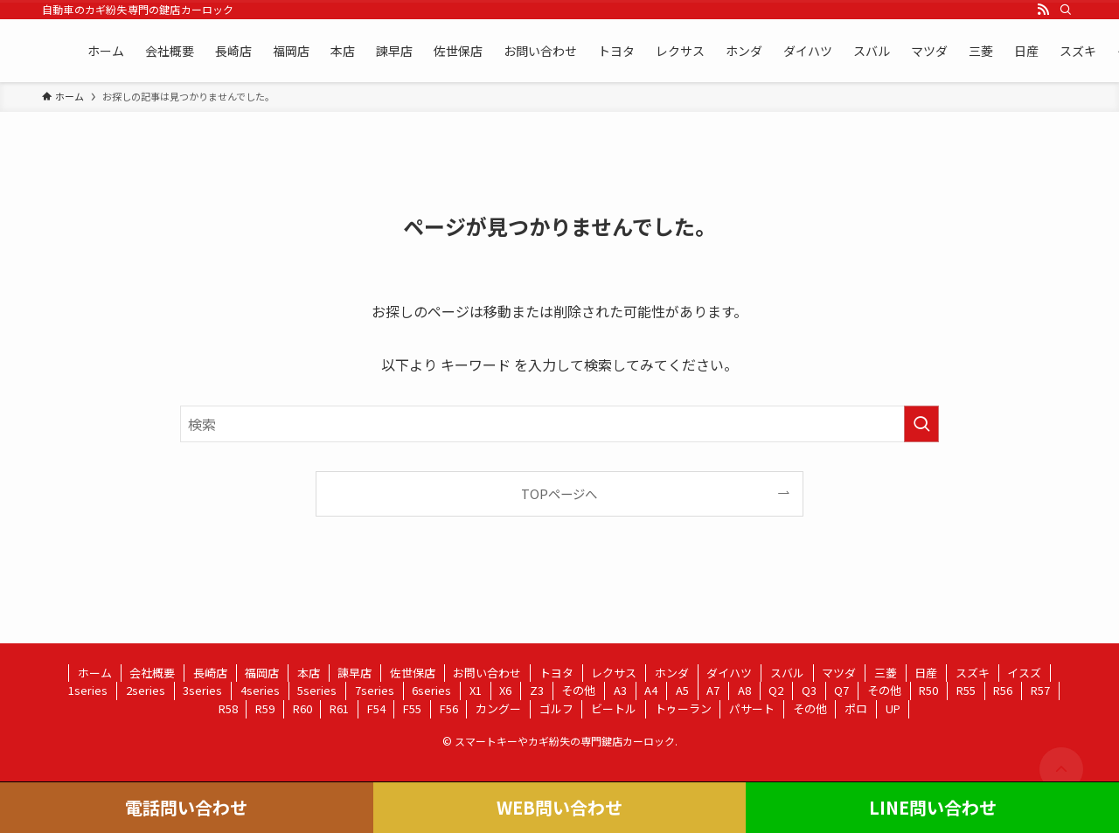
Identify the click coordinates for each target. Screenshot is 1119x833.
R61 (339, 708)
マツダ (839, 672)
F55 (412, 708)
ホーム (95, 672)
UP (893, 708)
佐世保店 (412, 672)
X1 (475, 690)
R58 (228, 708)
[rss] (1043, 9)
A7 (712, 690)
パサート (752, 708)
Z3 (537, 690)
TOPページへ (559, 493)
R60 (302, 708)
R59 (265, 708)
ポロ (855, 708)
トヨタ (556, 672)
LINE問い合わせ (933, 807)
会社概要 (152, 672)
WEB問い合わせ (559, 807)
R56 (1002, 690)
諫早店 (354, 672)
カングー (498, 708)
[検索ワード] (559, 424)
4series (260, 690)
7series (374, 690)
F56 (449, 708)
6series (431, 690)
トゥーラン (683, 708)
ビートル (613, 708)
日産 (925, 672)
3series (202, 690)
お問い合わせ (487, 672)
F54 (376, 708)
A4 (650, 690)
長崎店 (210, 672)
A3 (620, 690)
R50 (928, 690)
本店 (308, 672)
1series (88, 690)
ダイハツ (729, 672)
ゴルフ (556, 708)
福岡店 (262, 672)
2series (145, 690)
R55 (966, 690)
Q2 (775, 690)
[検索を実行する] (921, 424)
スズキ (973, 672)
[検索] (1065, 9)
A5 (682, 690)
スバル (787, 672)
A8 (744, 690)
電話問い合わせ (186, 807)
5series (317, 690)
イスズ (1024, 672)
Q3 (809, 690)
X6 (505, 690)
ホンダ (672, 672)
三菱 (885, 672)
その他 (578, 690)
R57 (1040, 690)
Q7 (841, 690)
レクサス (613, 672)
